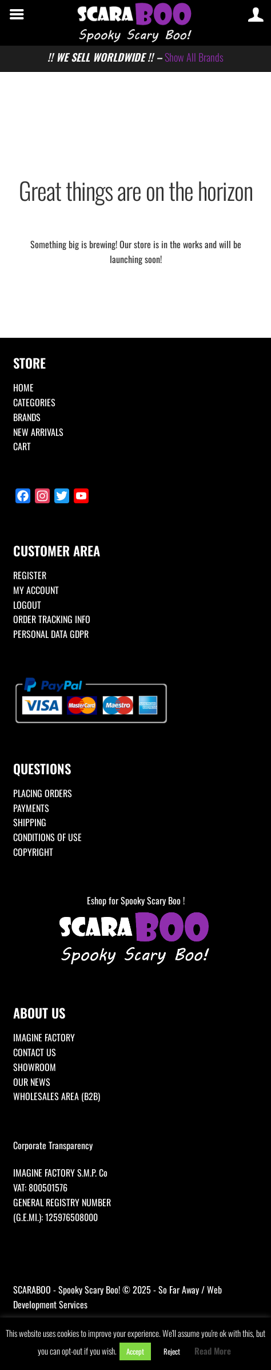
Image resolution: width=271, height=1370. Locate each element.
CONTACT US (34, 1052)
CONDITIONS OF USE (47, 837)
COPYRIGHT (33, 852)
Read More (212, 1350)
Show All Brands (194, 56)
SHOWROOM (34, 1067)
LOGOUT (27, 605)
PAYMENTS (31, 808)
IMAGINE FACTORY (44, 1037)
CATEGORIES (34, 402)
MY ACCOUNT (36, 590)
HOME (23, 387)
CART (22, 446)
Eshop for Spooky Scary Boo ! (135, 931)
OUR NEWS (31, 1082)
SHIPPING (29, 822)
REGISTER (29, 575)
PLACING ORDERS (42, 793)
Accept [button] (135, 1351)
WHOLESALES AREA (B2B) (56, 1096)
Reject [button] (172, 1351)
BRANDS (27, 417)
